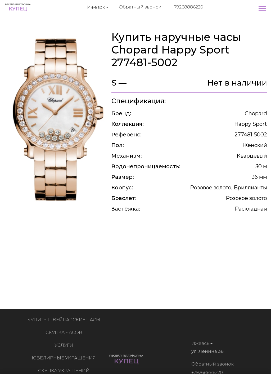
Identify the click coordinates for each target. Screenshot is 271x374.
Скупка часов (65, 332)
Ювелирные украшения (65, 357)
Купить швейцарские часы (65, 319)
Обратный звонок (140, 7)
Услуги (65, 345)
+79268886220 (187, 7)
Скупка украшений (65, 370)
